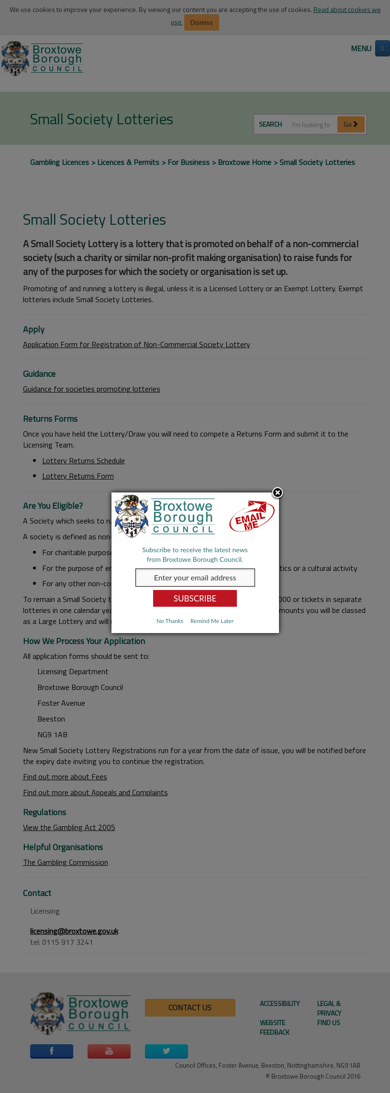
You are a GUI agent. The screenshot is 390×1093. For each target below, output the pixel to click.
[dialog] (195, 562)
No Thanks (169, 620)
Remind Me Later (212, 620)
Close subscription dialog (277, 493)
